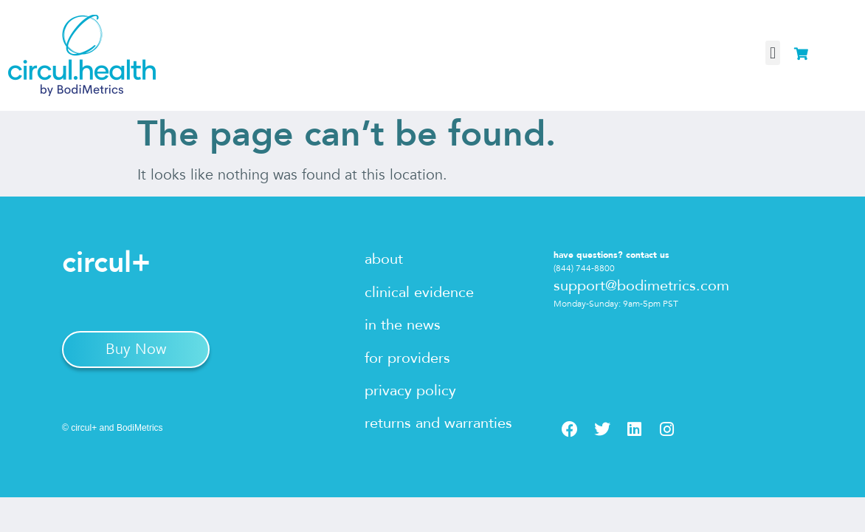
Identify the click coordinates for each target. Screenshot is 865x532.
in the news (403, 325)
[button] (772, 53)
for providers (407, 358)
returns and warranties (438, 423)
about (384, 259)
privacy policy (410, 390)
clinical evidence (419, 292)
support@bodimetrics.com (641, 286)
